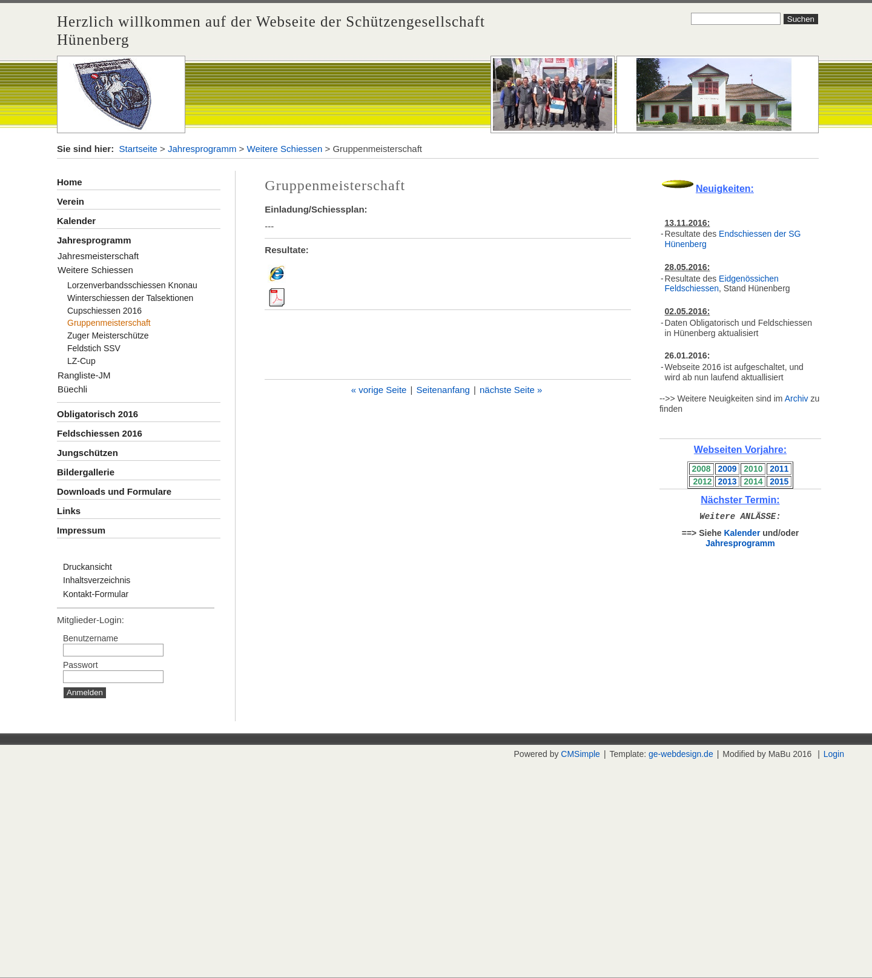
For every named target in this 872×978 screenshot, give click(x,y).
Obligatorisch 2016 (97, 414)
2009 (727, 469)
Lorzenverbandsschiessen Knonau (132, 285)
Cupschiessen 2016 (104, 311)
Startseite (138, 149)
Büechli (72, 389)
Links (69, 511)
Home (69, 182)
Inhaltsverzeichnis (96, 580)
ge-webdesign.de (681, 754)
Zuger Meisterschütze (108, 335)
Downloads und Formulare (114, 491)
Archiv (796, 398)
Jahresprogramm (202, 149)
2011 (779, 469)
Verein (70, 201)
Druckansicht (87, 567)
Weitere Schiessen (285, 149)
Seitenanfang (443, 390)
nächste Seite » (511, 390)
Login (834, 754)
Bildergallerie (85, 472)
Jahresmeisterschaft (98, 256)
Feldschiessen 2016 (99, 433)
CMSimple (580, 754)
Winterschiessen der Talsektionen (130, 298)
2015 (779, 481)
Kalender (76, 221)
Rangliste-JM (84, 375)
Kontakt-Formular (95, 594)
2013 (727, 481)
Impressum (81, 530)
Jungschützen (87, 453)
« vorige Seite (379, 390)
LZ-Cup (81, 361)
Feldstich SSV (94, 348)
